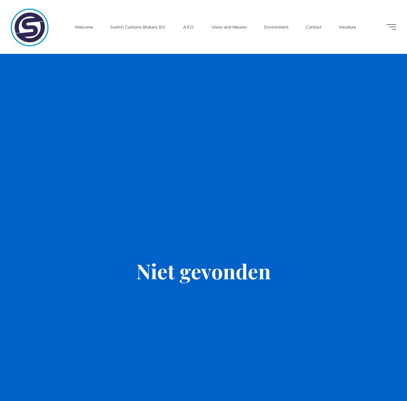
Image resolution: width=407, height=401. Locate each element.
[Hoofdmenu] (391, 27)
